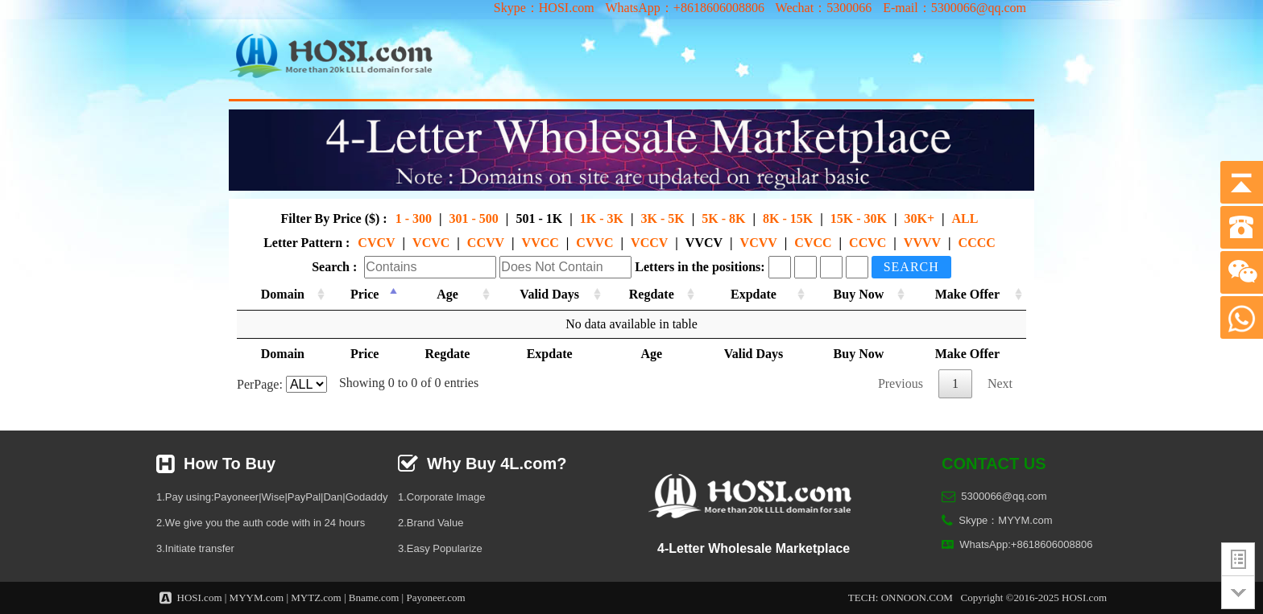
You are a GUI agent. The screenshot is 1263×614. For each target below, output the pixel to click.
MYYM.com (257, 597)
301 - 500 (474, 218)
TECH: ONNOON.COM (900, 597)
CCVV (485, 242)
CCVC (867, 242)
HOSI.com (199, 597)
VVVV (922, 242)
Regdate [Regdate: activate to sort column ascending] (651, 294)
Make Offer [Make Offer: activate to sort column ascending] (967, 294)
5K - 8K (723, 218)
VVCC (540, 242)
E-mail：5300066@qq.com (954, 7)
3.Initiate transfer (195, 548)
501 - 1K (539, 218)
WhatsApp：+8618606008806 (684, 7)
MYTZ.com (316, 597)
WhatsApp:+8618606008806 (1025, 544)
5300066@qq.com (1003, 496)
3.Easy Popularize (440, 548)
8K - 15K (788, 218)
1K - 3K (601, 218)
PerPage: (282, 384)
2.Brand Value (430, 523)
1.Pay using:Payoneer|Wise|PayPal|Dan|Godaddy (271, 497)
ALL (965, 218)
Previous (900, 383)
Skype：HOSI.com (544, 7)
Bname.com (374, 597)
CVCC (812, 242)
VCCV (649, 242)
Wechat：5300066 (824, 7)
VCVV (758, 242)
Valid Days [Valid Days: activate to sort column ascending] (549, 294)
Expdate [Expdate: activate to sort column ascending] (753, 294)
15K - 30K (858, 218)
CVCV (376, 242)
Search (911, 267)
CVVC (594, 242)
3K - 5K (662, 218)
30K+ (919, 218)
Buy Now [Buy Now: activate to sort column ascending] (859, 294)
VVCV (704, 242)
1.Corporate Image (441, 497)
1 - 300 (413, 218)
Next (1000, 383)
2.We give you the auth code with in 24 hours (260, 523)
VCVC (430, 242)
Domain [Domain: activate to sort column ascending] (282, 294)
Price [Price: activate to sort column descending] (364, 294)
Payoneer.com (435, 597)
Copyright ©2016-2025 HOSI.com (1034, 597)
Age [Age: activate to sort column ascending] (447, 294)
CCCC (977, 242)
